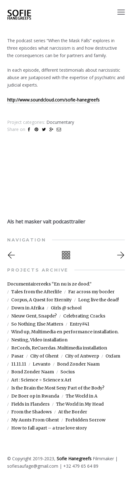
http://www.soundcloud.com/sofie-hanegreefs (53, 100)
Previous (12, 255)
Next (120, 255)
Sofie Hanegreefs (74, 458)
